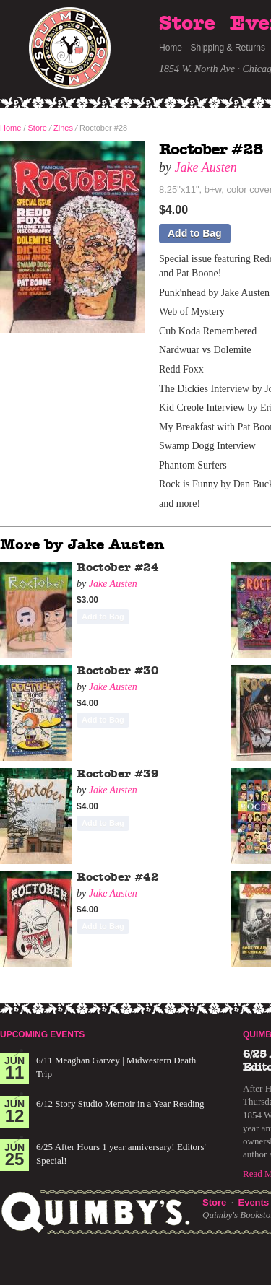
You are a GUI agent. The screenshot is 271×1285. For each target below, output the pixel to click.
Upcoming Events (42, 1034)
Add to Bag (195, 233)
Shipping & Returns (228, 48)
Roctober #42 (118, 877)
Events (253, 1202)
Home (170, 48)
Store (187, 24)
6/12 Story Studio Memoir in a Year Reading (120, 1103)
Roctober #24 (118, 567)
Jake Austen (206, 167)
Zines (63, 127)
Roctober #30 (118, 670)
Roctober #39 (118, 774)
